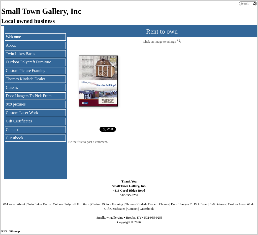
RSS (4, 231)
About (11, 45)
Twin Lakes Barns (20, 53)
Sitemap (14, 231)
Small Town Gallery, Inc (41, 11)
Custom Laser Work (22, 113)
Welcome (13, 37)
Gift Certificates (19, 121)
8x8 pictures (16, 104)
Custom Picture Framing (25, 70)
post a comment (97, 142)
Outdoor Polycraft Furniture (28, 62)
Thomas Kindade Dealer (25, 79)
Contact (12, 129)
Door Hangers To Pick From (29, 96)
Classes (12, 87)
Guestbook (14, 138)
